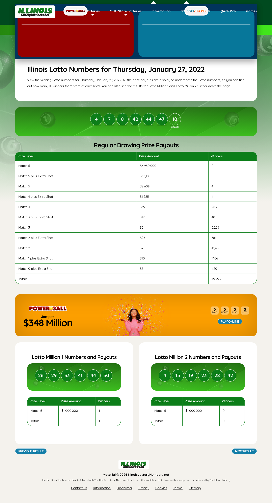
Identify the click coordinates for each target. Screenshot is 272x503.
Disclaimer (124, 488)
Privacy (143, 488)
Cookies (161, 488)
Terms (178, 488)
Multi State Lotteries (126, 11)
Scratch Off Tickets (196, 11)
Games (251, 11)
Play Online (230, 321)
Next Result (244, 451)
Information (161, 11)
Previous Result (31, 451)
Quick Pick (228, 11)
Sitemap (195, 488)
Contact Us (79, 488)
